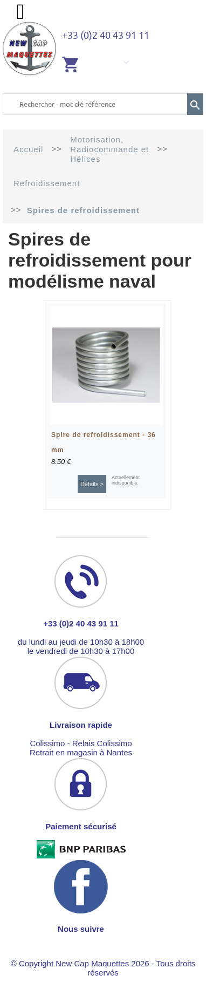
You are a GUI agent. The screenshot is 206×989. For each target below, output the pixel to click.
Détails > (92, 484)
